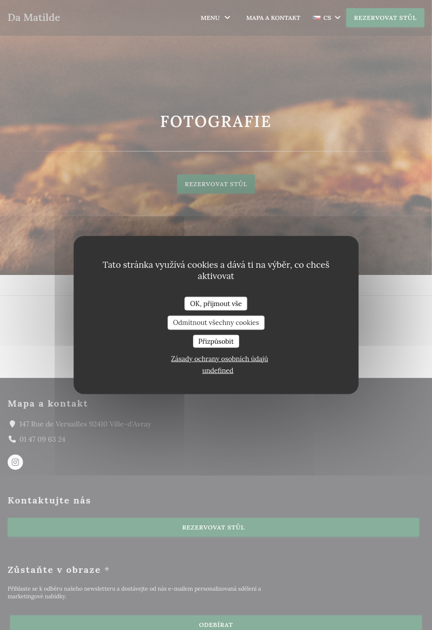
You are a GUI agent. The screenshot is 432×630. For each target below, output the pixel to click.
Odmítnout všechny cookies (216, 322)
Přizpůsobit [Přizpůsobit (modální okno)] (215, 341)
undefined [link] (217, 370)
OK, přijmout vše (216, 303)
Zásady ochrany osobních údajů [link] (219, 359)
